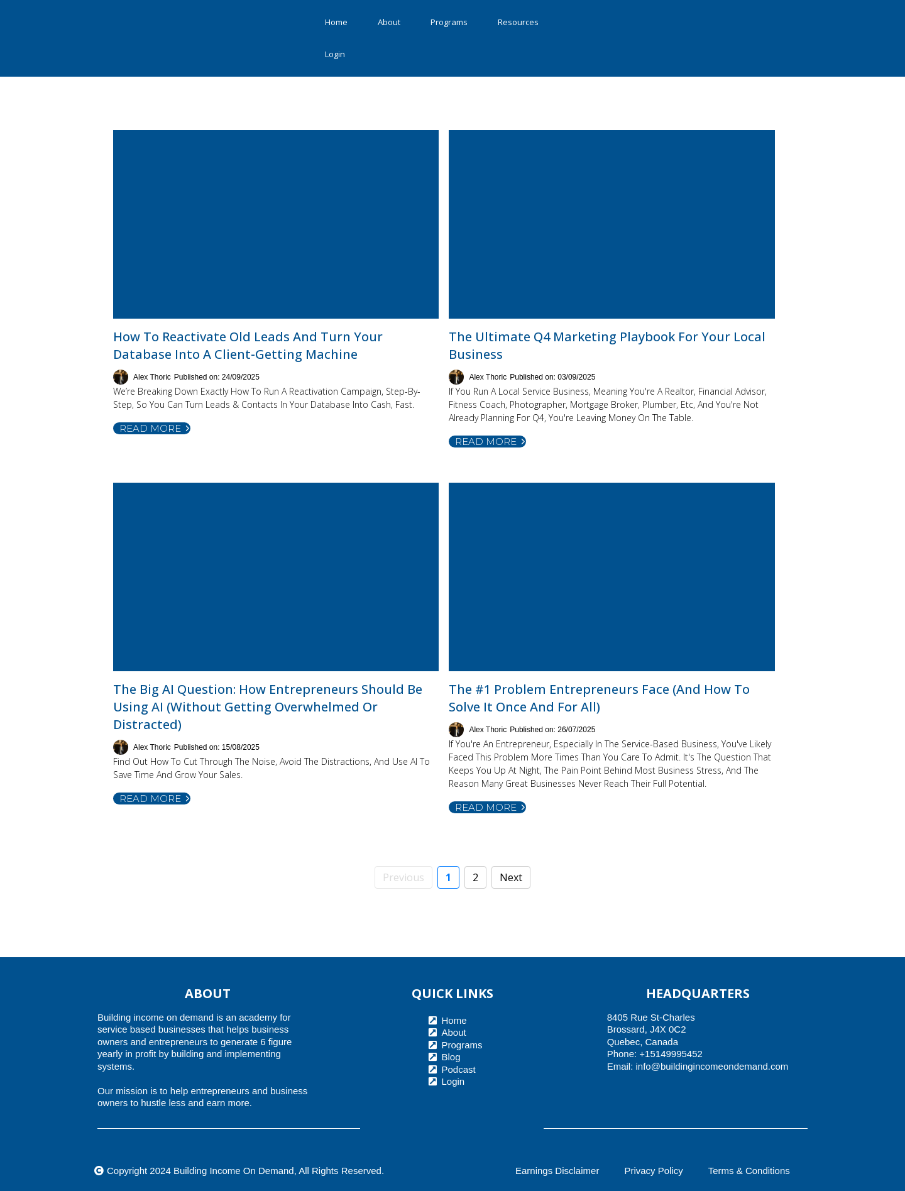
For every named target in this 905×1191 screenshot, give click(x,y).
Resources (518, 22)
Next (511, 877)
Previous (403, 877)
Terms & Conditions (749, 1170)
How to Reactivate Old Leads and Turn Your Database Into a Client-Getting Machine (248, 345)
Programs (449, 22)
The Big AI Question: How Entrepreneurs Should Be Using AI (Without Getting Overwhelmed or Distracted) (267, 707)
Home (336, 22)
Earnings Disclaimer (557, 1170)
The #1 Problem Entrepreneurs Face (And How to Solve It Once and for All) (599, 698)
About (389, 22)
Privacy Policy (653, 1170)
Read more (154, 428)
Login (335, 54)
